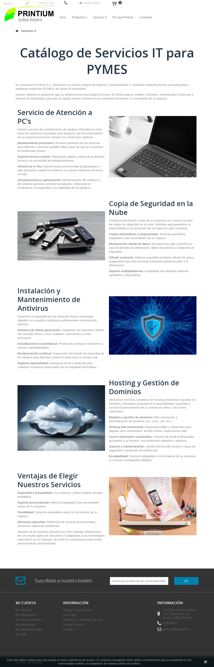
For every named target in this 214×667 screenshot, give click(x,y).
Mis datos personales (29, 629)
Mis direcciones (25, 624)
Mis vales (21, 634)
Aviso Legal (69, 615)
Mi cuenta (26, 602)
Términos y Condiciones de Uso (83, 619)
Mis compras (24, 610)
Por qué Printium (73, 624)
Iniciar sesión (92, 3)
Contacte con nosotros (77, 610)
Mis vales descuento (28, 619)
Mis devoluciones (26, 615)
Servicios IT (69, 629)
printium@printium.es (176, 629)
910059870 (170, 623)
